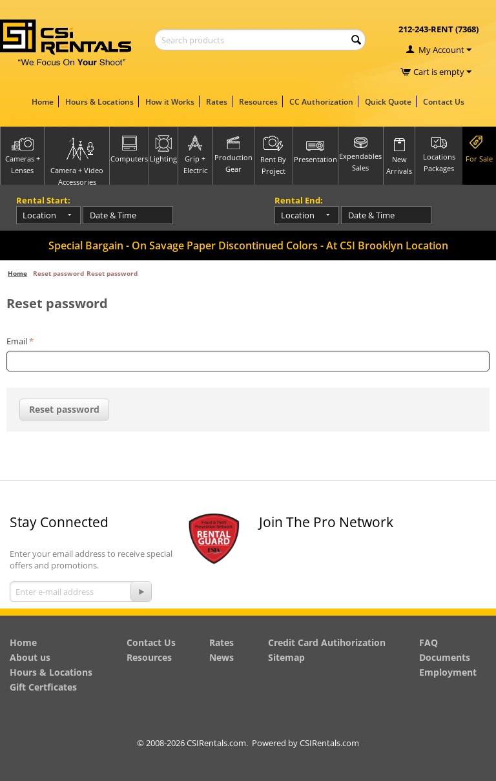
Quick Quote (388, 101)
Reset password (64, 409)
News (221, 657)
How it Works (169, 101)
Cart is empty (442, 72)
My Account (441, 50)
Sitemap (286, 657)
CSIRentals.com (329, 743)
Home (43, 101)
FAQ (428, 642)
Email (16, 341)
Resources (258, 101)
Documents (444, 657)
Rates (216, 101)
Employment (448, 672)
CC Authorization (321, 101)
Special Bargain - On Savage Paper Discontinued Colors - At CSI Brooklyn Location (248, 245)
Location (39, 215)
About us (30, 657)
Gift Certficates (43, 687)
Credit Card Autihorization (327, 642)
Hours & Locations (99, 101)
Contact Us (443, 101)
